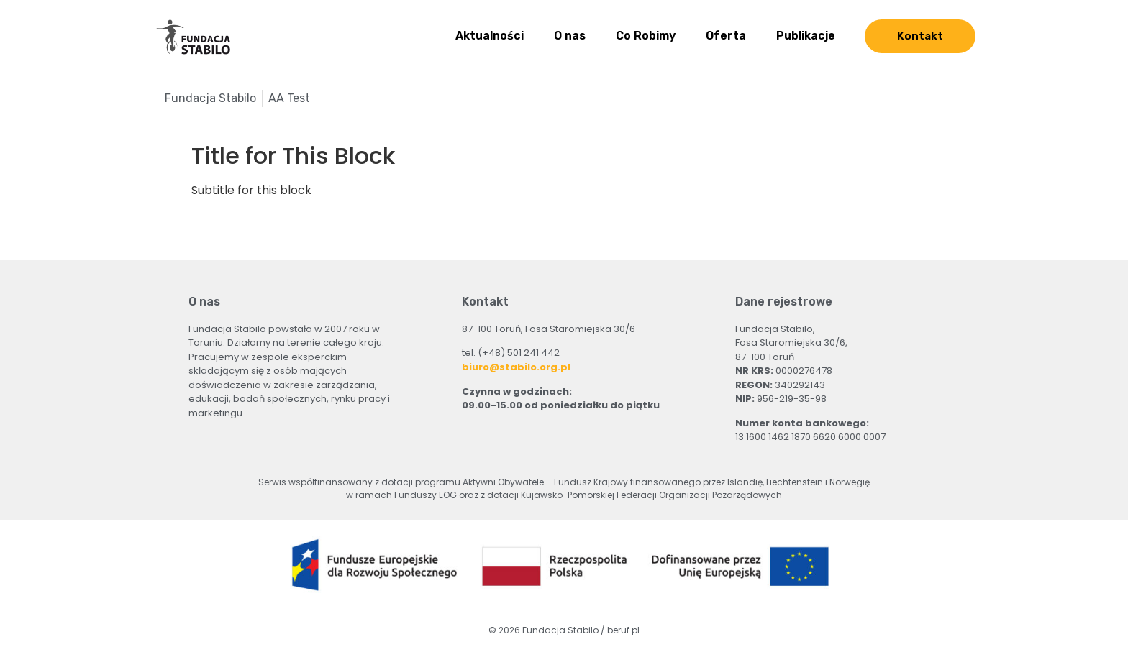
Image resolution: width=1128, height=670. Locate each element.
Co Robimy (646, 35)
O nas (570, 35)
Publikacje (805, 35)
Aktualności (489, 35)
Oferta (726, 35)
